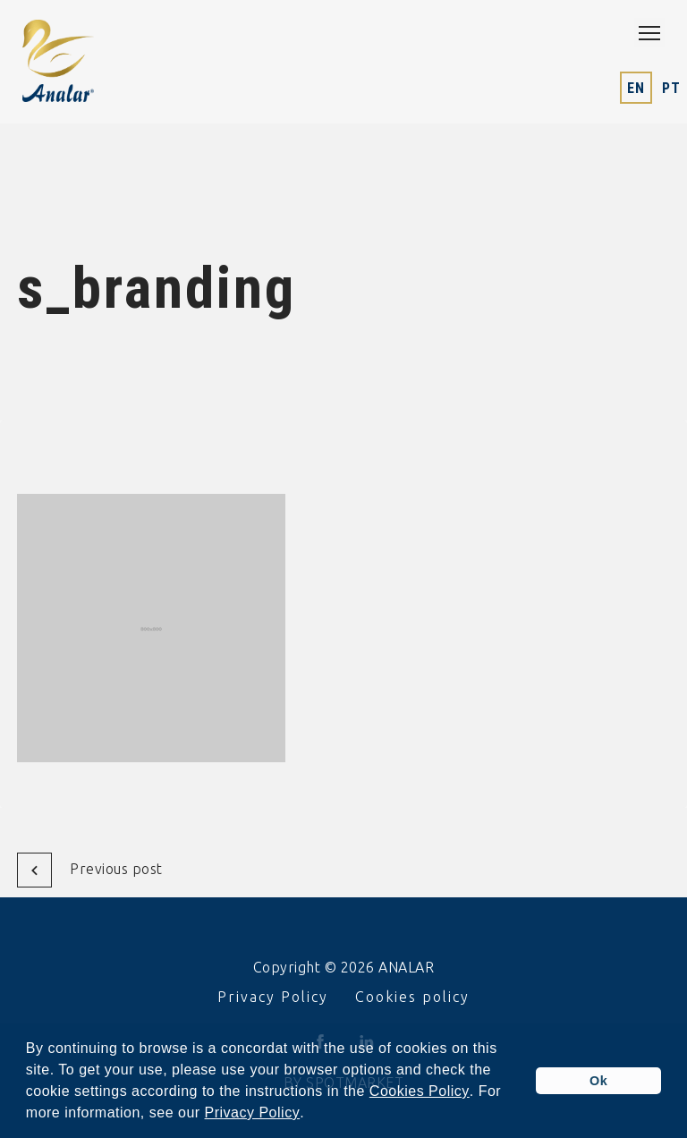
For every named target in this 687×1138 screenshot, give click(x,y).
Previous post (90, 870)
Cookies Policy (419, 1091)
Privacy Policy (253, 1113)
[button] (311, 1114)
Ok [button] (598, 1081)
